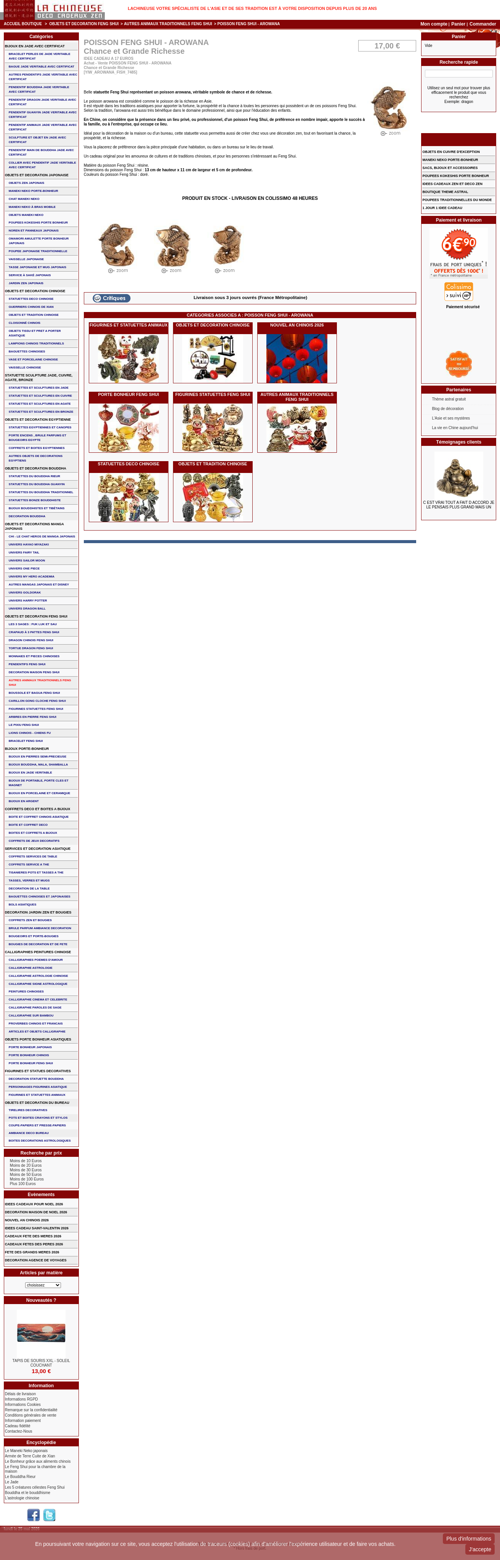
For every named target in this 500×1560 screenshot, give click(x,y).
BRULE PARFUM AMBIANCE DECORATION (40, 928)
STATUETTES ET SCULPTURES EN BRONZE (41, 411)
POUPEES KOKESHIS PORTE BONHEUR (38, 222)
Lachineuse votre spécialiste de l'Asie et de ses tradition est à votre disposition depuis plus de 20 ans (252, 8)
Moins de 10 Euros (26, 1161)
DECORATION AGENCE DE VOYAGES (36, 1260)
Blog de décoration (447, 409)
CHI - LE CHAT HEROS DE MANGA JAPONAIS (42, 536)
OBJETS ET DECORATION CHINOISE (213, 325)
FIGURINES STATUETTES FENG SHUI (212, 394)
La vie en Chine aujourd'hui (455, 428)
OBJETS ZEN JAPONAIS (26, 183)
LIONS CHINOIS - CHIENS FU (30, 733)
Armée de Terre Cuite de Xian (30, 1456)
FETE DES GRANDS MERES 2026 (32, 1252)
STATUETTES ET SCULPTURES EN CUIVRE (40, 395)
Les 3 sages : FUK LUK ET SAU (33, 624)
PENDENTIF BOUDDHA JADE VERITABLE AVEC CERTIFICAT (39, 89)
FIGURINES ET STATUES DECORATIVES (38, 1071)
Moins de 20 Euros (26, 1165)
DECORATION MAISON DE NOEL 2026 (36, 1212)
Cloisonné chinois (24, 323)
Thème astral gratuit (449, 399)
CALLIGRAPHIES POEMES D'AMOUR (36, 960)
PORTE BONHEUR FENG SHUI (128, 394)
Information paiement (23, 1420)
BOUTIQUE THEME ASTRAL (445, 192)
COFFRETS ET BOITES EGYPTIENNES (37, 448)
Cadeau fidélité (17, 1426)
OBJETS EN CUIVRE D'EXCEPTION (451, 152)
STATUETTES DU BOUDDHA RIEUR (34, 476)
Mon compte (433, 24)
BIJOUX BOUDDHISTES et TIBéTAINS (37, 508)
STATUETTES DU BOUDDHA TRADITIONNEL (41, 492)
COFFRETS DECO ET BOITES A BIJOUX (37, 809)
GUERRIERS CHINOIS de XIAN (31, 307)
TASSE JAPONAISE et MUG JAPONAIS (37, 267)
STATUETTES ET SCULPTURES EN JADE (39, 387)
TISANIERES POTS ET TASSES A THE (36, 872)
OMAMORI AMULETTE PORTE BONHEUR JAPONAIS (39, 241)
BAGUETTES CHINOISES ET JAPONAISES (40, 896)
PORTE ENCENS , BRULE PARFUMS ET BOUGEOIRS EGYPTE (37, 438)
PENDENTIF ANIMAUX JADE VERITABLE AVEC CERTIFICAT (43, 127)
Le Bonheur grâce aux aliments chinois (38, 1461)
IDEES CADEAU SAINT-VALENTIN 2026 (37, 1228)
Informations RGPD (21, 1399)
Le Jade (12, 1482)
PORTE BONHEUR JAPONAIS (30, 1047)
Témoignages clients (458, 442)
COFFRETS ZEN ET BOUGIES (30, 920)
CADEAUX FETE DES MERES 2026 (33, 1236)
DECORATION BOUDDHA (27, 516)
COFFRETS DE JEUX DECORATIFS (34, 841)
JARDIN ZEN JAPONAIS (26, 283)
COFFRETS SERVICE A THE (29, 864)
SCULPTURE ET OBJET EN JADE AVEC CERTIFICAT (37, 140)
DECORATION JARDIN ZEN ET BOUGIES (38, 912)
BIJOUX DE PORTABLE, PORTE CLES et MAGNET (39, 783)
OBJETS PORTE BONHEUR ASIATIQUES (38, 1039)
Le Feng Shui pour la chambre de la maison (35, 1469)
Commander (483, 24)
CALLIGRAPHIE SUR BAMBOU (31, 1015)
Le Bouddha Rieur (20, 1477)
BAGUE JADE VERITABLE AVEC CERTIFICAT (41, 66)
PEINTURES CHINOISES (26, 991)
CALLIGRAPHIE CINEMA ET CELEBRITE (38, 999)
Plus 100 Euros (23, 1184)
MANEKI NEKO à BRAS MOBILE (32, 207)
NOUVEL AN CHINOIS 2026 (297, 325)
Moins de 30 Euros (26, 1170)
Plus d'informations (468, 1539)
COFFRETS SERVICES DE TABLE (33, 856)
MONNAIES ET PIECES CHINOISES (34, 656)
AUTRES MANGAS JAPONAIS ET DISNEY (39, 584)
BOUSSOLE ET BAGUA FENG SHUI (34, 693)
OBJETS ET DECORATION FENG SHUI (84, 24)
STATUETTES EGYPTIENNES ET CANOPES (40, 427)
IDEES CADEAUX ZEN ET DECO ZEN (452, 184)
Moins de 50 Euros (26, 1174)
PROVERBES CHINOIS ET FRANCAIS (36, 1023)
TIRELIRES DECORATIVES (28, 1110)
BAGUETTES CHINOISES (27, 351)
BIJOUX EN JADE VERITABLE (30, 772)
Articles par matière (41, 1272)
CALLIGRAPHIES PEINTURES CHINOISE (38, 952)
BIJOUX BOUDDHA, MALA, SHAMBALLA (38, 764)
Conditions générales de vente (30, 1415)
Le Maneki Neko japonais (26, 1451)
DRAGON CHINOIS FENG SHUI (31, 640)
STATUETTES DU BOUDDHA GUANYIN (37, 484)
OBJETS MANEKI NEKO (26, 215)
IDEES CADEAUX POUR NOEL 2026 (34, 1204)
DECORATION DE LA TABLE (29, 888)
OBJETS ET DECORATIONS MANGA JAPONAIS (34, 526)
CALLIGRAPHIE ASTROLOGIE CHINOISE (38, 976)
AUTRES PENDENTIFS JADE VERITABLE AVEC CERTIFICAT (43, 77)
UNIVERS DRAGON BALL (27, 608)
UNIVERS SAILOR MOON (27, 560)
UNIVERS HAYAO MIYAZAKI (29, 544)
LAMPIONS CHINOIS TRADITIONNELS (36, 343)
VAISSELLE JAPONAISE (26, 259)
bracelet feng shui (26, 741)
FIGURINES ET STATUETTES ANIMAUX (129, 325)
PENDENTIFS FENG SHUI (27, 664)
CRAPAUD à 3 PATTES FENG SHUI (34, 632)
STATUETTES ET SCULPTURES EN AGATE (40, 403)
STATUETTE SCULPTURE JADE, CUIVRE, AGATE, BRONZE (38, 377)
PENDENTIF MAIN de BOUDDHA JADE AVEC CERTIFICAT (41, 152)
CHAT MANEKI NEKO (24, 199)
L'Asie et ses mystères (451, 418)
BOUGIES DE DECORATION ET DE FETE (38, 944)
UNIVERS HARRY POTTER (28, 600)
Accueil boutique (23, 24)
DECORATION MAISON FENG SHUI (34, 672)
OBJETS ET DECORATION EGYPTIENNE (38, 419)
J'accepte (480, 1549)
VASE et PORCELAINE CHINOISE (33, 359)
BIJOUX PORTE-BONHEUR (27, 749)
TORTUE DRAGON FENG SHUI (31, 648)
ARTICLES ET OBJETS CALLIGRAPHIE (37, 1031)
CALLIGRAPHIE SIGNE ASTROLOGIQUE (38, 984)
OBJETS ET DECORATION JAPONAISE (37, 175)
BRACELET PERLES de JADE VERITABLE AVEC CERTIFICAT (40, 56)
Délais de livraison (20, 1394)
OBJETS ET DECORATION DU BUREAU (37, 1103)
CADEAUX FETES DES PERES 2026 (34, 1244)
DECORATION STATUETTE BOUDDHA (36, 1079)
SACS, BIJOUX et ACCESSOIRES (450, 168)
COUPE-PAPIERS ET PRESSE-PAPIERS (37, 1125)
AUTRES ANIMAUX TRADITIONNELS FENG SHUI (168, 24)
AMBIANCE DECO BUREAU (29, 1133)
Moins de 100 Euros (27, 1179)
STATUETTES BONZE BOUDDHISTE (35, 500)
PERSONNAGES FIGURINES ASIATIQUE (38, 1087)
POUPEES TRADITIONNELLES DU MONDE (457, 200)
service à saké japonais (30, 275)
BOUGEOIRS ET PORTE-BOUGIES (34, 936)
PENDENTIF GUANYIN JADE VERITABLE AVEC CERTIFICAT (43, 115)
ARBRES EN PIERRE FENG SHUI (32, 717)
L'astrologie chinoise (22, 1498)
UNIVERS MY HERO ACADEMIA (31, 576)
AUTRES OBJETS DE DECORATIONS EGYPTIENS (35, 458)
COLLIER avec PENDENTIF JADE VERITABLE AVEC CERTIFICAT (42, 165)
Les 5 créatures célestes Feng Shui (35, 1487)
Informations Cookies (23, 1404)
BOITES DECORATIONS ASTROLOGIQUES (40, 1140)
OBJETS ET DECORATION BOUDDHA (35, 468)
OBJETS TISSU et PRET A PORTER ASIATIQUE (35, 333)
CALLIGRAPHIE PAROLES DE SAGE (35, 1007)
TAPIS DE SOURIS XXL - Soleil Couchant (41, 1363)
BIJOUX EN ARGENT (24, 801)
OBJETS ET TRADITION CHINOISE (212, 464)
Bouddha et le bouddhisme (27, 1493)
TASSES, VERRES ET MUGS (29, 880)
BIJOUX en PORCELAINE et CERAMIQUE (39, 793)
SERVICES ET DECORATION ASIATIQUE (38, 849)
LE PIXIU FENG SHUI (24, 725)
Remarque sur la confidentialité (31, 1410)
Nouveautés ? (41, 1300)
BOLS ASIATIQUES (22, 904)
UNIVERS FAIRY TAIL (24, 552)
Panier (458, 24)
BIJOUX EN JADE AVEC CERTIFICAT (35, 46)
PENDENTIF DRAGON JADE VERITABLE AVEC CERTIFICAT (42, 102)
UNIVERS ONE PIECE (24, 568)
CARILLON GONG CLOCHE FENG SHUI (37, 701)
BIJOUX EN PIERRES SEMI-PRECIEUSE (37, 756)
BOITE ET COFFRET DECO (28, 825)
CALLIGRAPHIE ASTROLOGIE (31, 968)
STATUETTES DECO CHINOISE (128, 464)
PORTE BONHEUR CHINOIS (29, 1055)
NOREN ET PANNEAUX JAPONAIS (34, 230)
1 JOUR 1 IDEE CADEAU (442, 208)
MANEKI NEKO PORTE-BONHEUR (33, 191)
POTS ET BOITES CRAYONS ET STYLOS (38, 1117)
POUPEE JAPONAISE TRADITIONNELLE (38, 251)
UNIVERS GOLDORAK (25, 592)
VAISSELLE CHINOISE (25, 367)
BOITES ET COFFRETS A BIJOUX (33, 833)
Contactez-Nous (18, 1431)
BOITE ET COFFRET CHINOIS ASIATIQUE (39, 817)
